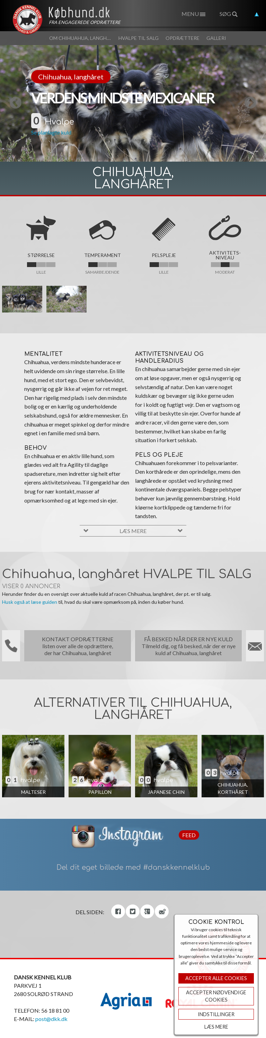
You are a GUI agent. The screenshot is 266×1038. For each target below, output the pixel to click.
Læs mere (216, 1027)
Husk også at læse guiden (29, 602)
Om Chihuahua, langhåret (84, 38)
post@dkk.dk (51, 1018)
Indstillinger (216, 1014)
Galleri (216, 38)
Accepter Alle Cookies (216, 978)
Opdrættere (183, 38)
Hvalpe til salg (138, 38)
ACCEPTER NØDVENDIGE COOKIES (216, 996)
